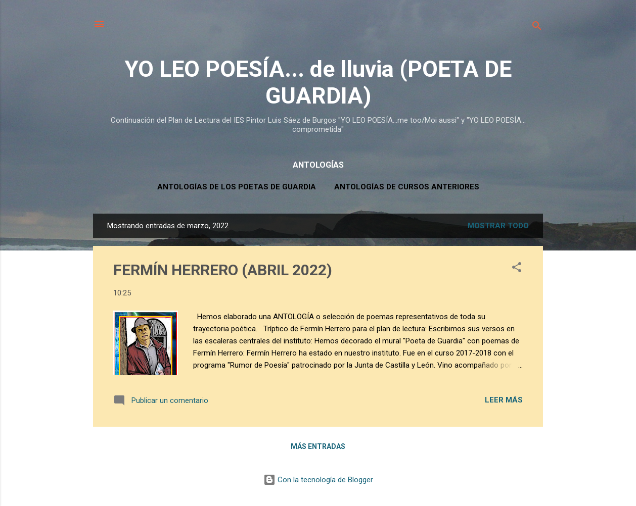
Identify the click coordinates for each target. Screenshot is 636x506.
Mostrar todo (498, 225)
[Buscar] (537, 27)
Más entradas (318, 446)
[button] (517, 269)
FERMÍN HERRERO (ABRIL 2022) (222, 270)
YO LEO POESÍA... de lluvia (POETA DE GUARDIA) (318, 82)
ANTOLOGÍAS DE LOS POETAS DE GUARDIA (236, 186)
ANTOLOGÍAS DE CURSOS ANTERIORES (406, 186)
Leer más (504, 399)
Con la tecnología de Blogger (318, 479)
